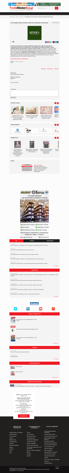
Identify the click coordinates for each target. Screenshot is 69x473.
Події (10, 452)
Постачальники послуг (49, 446)
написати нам (23, 415)
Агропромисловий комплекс (50, 442)
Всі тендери (55, 358)
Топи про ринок (12, 436)
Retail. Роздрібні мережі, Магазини (49, 438)
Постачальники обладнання (50, 444)
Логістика (11, 449)
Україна (32, 240)
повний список (55, 377)
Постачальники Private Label (50, 436)
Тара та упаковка (48, 450)
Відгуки (28, 452)
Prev (55, 103)
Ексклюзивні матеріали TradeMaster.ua (19, 58)
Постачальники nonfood (49, 434)
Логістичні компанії (48, 448)
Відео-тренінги (12, 439)
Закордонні (50, 240)
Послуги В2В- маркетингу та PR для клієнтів (34, 448)
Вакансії (29, 455)
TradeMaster (12, 16)
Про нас (28, 432)
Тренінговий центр (31, 438)
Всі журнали (55, 343)
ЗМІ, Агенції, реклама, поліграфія (51, 459)
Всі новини (56, 296)
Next (58, 103)
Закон (10, 450)
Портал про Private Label (32, 445)
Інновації (11, 443)
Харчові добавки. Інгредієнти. (51, 452)
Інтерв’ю (11, 438)
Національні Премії (31, 441)
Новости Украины (20, 16)
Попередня (43, 68)
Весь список (50, 68)
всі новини (56, 265)
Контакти (29, 454)
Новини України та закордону (16, 432)
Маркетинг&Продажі (14, 445)
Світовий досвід (13, 441)
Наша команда (30, 434)
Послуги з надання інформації (34, 450)
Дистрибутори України (49, 441)
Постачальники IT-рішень (50, 454)
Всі (16, 240)
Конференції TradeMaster (32, 439)
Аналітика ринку (13, 434)
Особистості (14, 137)
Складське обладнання (49, 455)
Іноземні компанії (48, 463)
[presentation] (21, 99)
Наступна (56, 68)
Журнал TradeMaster (31, 443)
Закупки (11, 447)
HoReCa (46, 457)
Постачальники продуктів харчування (50, 432)
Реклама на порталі (31, 436)
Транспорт (46, 461)
